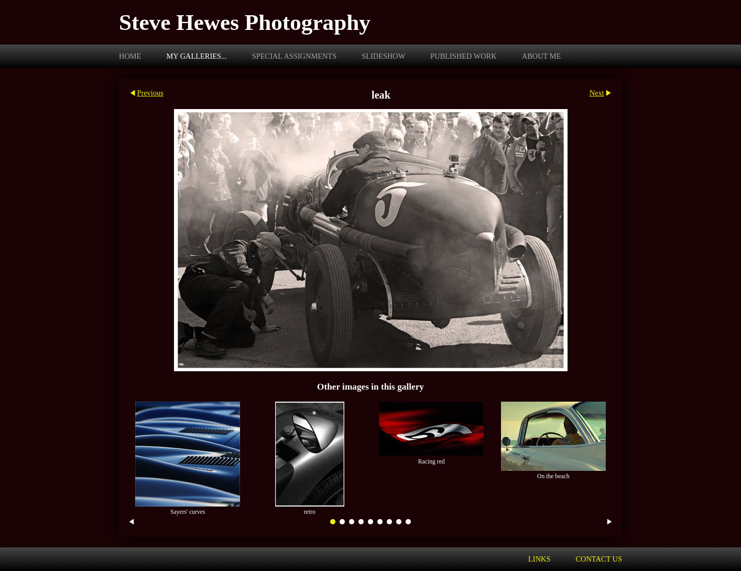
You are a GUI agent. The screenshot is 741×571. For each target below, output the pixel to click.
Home (130, 56)
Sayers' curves (187, 512)
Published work (463, 56)
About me (541, 56)
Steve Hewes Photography (245, 22)
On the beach (553, 476)
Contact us (598, 559)
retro (309, 512)
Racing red (431, 461)
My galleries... (196, 56)
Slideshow (383, 56)
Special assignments (294, 56)
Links (539, 559)
